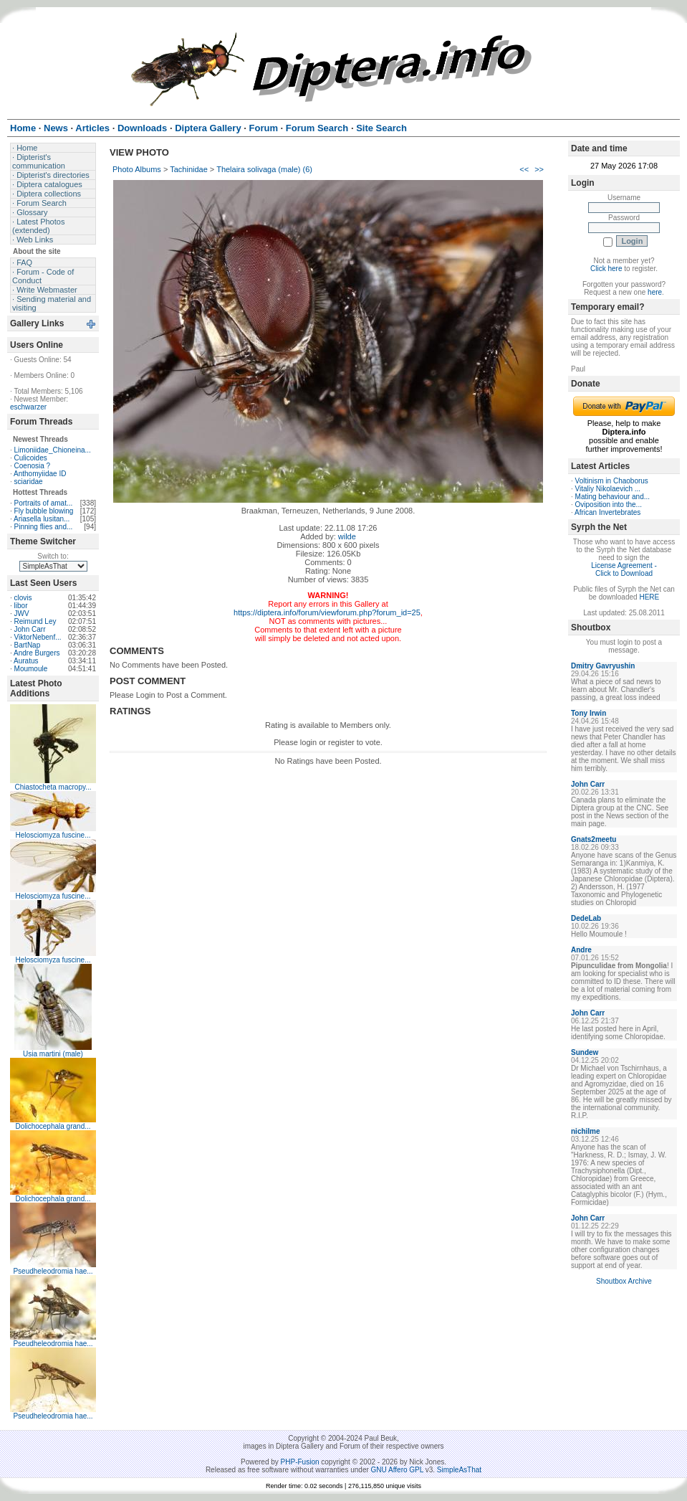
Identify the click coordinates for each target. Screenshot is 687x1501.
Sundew (584, 1052)
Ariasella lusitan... (41, 519)
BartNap (27, 645)
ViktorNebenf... (38, 637)
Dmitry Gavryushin (603, 666)
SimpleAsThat (459, 1470)
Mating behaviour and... (612, 497)
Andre (581, 950)
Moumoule (31, 669)
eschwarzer (28, 407)
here (655, 292)
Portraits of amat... (43, 503)
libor (21, 606)
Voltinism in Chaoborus (611, 481)
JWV (21, 613)
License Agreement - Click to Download (624, 569)
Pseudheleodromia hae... (52, 1271)
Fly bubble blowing (44, 511)
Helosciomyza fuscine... (52, 835)
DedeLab (586, 918)
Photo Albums (136, 169)
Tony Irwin (588, 713)
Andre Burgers (36, 653)
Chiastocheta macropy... (52, 787)
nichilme (585, 1131)
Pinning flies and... (43, 527)
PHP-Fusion (300, 1462)
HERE (649, 597)
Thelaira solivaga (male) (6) (264, 169)
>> (539, 169)
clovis (23, 598)
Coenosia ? (32, 466)
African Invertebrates (607, 512)
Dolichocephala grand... (52, 1126)
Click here (606, 269)
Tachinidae (189, 169)
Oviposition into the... (608, 504)
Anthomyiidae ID (40, 474)
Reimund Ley (35, 621)
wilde (347, 536)
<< (524, 169)
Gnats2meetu (593, 839)
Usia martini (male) (53, 1054)
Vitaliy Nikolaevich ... (608, 489)
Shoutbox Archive (624, 1281)
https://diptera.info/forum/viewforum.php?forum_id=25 (327, 612)
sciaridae (28, 482)
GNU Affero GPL (397, 1470)
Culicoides (30, 458)
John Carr (30, 629)
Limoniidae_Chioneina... (52, 450)
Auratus (26, 661)
